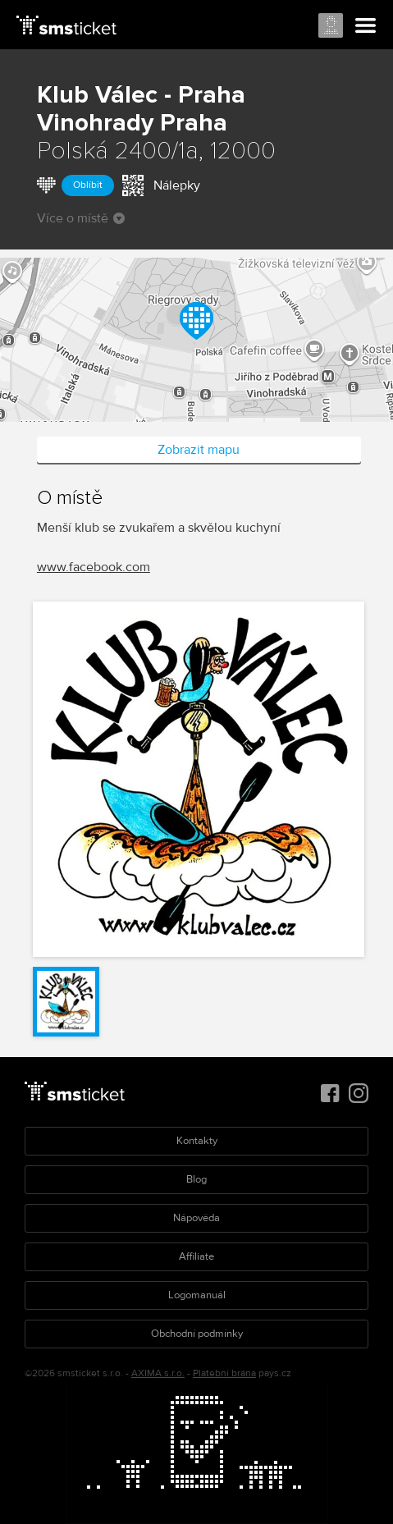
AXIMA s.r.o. (158, 1373)
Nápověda (196, 1217)
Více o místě (81, 218)
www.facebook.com (93, 567)
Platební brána (224, 1373)
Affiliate (196, 1256)
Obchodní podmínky (197, 1333)
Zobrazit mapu (199, 450)
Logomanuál (197, 1295)
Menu (366, 26)
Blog (196, 1179)
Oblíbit (88, 185)
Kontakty (196, 1140)
